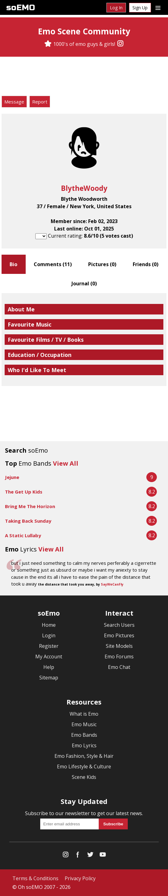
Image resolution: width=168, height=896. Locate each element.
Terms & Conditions (35, 878)
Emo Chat (119, 667)
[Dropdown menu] (158, 7)
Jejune (12, 477)
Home (49, 624)
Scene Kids (84, 777)
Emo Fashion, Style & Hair (84, 756)
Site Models (119, 646)
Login (48, 635)
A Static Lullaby (23, 535)
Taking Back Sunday (28, 521)
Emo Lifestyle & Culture (84, 766)
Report (39, 102)
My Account (48, 656)
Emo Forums (119, 656)
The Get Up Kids (23, 492)
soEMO (20, 7)
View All (65, 463)
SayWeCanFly (112, 584)
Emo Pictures (119, 635)
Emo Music (84, 724)
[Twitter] (90, 856)
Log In (116, 8)
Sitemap (48, 677)
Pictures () (102, 264)
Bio (13, 264)
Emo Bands (84, 734)
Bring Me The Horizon (30, 506)
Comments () (53, 264)
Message (14, 102)
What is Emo (84, 713)
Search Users (119, 624)
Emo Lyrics (84, 745)
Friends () (145, 264)
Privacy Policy (80, 878)
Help (48, 667)
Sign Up (140, 8)
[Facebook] (78, 856)
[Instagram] (120, 44)
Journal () (84, 283)
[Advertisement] (84, 77)
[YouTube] (102, 856)
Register (48, 646)
